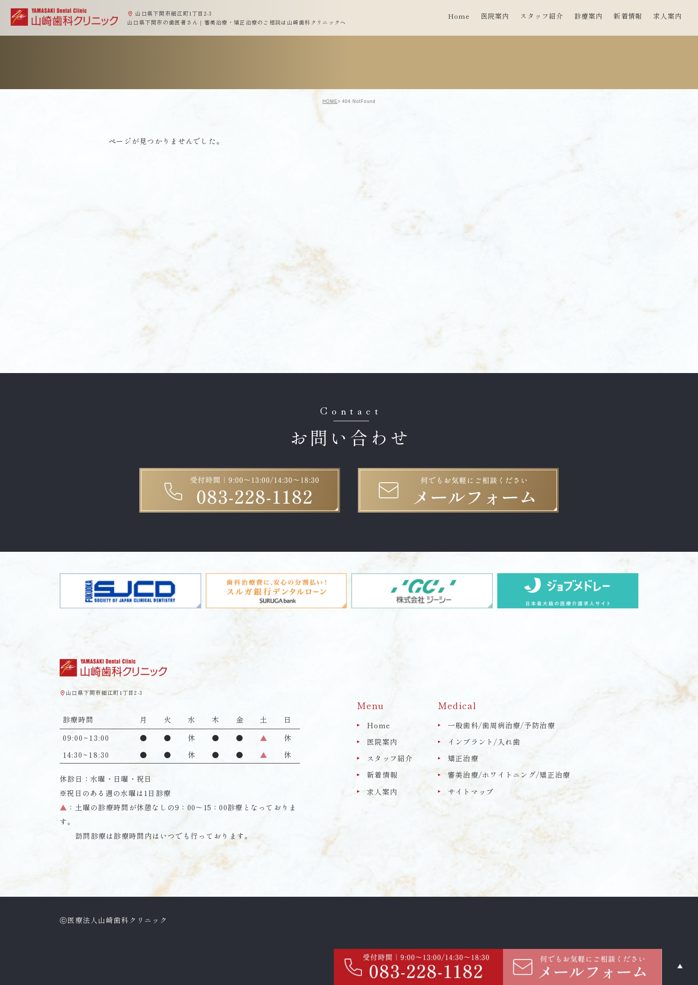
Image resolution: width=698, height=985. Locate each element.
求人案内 (667, 16)
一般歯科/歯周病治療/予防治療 (501, 725)
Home (459, 16)
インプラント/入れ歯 (484, 741)
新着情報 (627, 16)
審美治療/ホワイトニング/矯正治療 (509, 775)
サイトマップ (471, 791)
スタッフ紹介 (390, 758)
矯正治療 (463, 758)
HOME (329, 101)
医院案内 (382, 741)
